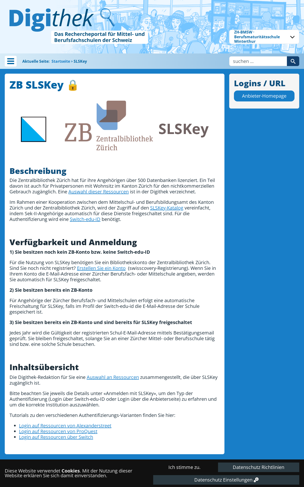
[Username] (258, 61)
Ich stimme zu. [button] (184, 467)
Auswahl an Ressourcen (113, 377)
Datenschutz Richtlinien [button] (258, 467)
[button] (11, 61)
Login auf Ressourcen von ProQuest (58, 431)
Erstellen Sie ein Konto (101, 268)
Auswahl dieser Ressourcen (98, 191)
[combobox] (264, 37)
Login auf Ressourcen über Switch (56, 437)
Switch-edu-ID (85, 219)
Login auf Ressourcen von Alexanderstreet (65, 425)
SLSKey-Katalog (166, 208)
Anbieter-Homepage (264, 96)
